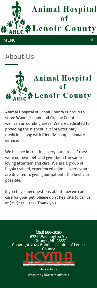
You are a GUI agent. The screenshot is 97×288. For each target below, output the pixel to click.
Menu (10, 40)
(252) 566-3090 (22, 203)
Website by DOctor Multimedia (48, 275)
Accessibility (48, 269)
